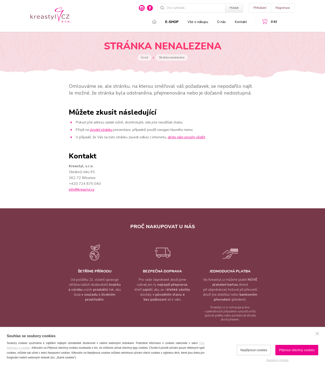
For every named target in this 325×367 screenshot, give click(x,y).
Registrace (283, 8)
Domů (154, 21)
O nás (221, 22)
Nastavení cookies (277, 360)
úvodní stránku (101, 129)
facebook (150, 8)
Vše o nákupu (198, 22)
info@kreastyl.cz (81, 189)
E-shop (172, 22)
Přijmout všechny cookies (297, 350)
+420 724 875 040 (85, 183)
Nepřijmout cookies (253, 350)
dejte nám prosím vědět (186, 137)
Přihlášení (259, 8)
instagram (142, 8)
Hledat (234, 8)
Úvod (144, 58)
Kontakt (241, 22)
